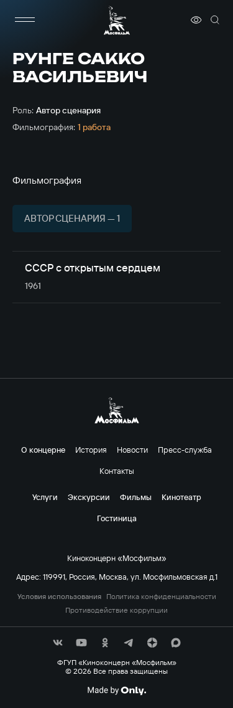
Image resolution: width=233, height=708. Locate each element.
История (91, 450)
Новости (132, 450)
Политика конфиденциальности (161, 596)
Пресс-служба (185, 450)
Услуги (45, 497)
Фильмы (136, 497)
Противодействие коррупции (116, 610)
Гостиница (117, 518)
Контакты (116, 471)
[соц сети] (57, 642)
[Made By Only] (116, 691)
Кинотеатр (181, 497)
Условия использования (59, 596)
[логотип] (117, 20)
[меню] (24, 19)
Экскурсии (89, 497)
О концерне (43, 450)
